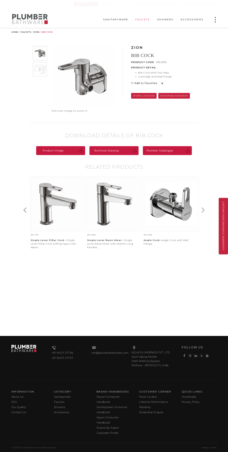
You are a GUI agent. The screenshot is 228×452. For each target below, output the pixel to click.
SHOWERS (165, 19)
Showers (59, 407)
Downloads (86, 4)
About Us (17, 396)
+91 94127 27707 (62, 358)
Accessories (61, 412)
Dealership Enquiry (200, 4)
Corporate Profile (107, 433)
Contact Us (18, 412)
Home (14, 32)
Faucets (26, 32)
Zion (36, 32)
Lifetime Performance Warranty (155, 4)
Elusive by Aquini (108, 427)
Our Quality (18, 407)
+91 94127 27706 (62, 352)
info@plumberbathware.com (109, 352)
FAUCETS (142, 19)
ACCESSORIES (192, 19)
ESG (14, 402)
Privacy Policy (191, 402)
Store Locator (114, 4)
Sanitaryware (62, 396)
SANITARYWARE (115, 19)
